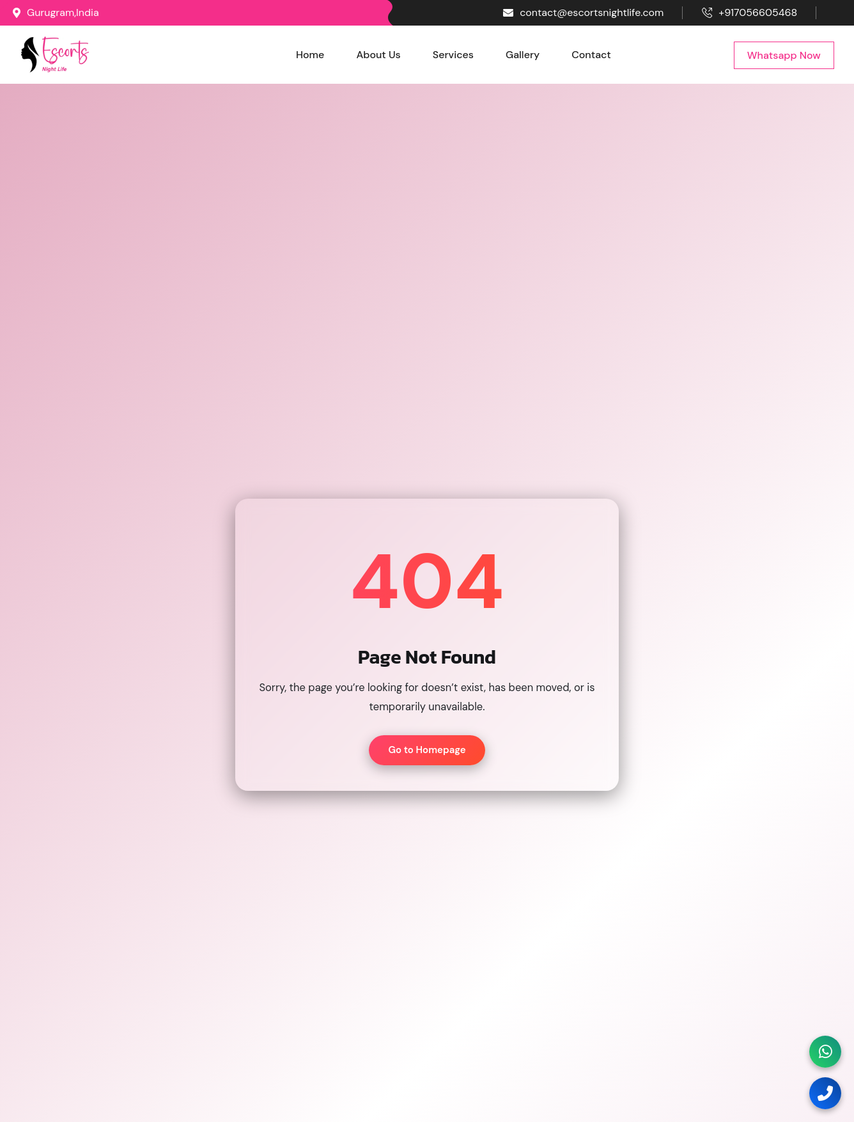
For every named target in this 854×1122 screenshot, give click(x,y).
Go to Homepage (426, 750)
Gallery (523, 54)
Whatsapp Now (784, 55)
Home (310, 54)
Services (453, 54)
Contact (591, 54)
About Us (378, 54)
